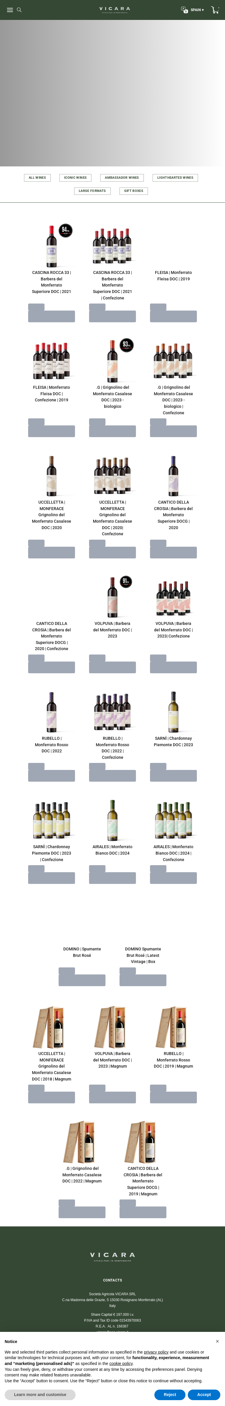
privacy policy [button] (156, 1352)
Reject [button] (170, 1394)
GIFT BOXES (134, 191)
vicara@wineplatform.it (112, 1310)
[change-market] (191, 10)
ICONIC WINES (75, 178)
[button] (217, 1341)
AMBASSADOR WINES (122, 178)
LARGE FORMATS (92, 191)
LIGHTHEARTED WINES (175, 178)
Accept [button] (204, 1394)
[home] (115, 10)
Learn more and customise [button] (40, 1394)
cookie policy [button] (120, 1363)
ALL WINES (37, 178)
